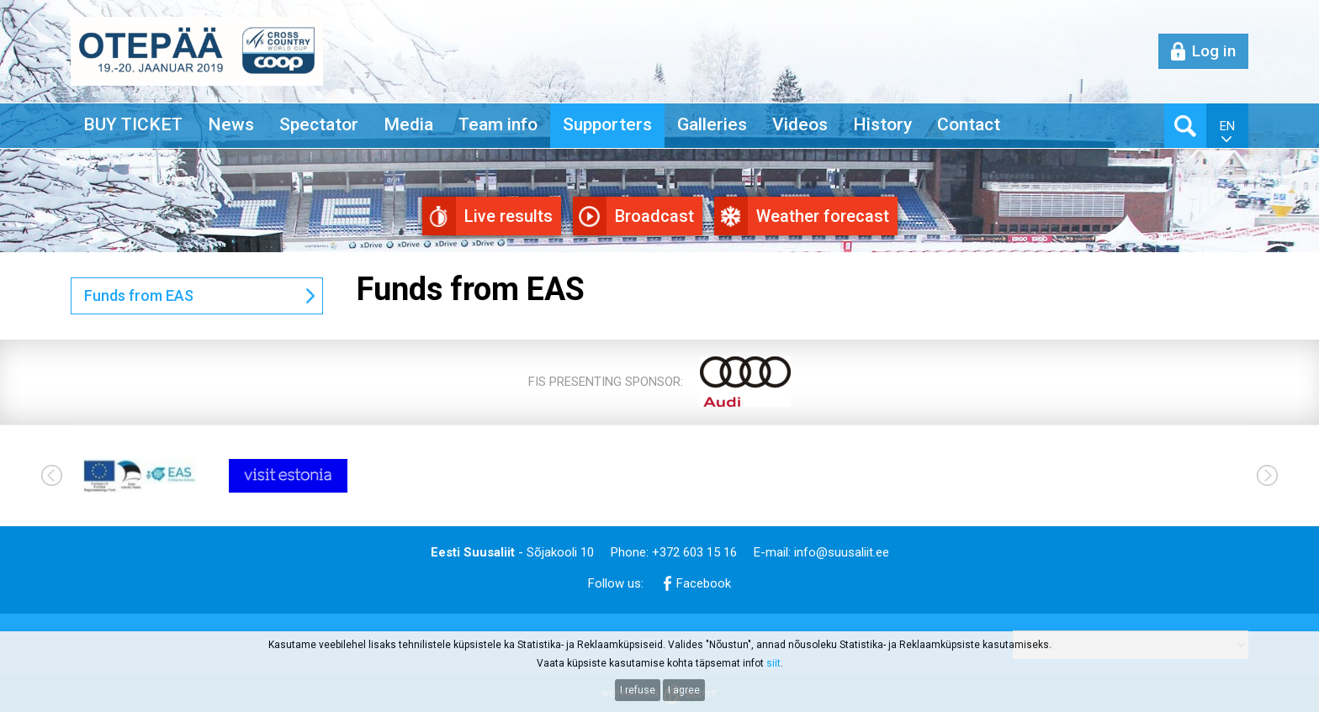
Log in (1214, 51)
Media (408, 124)
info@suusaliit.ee (841, 552)
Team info (498, 124)
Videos (800, 124)
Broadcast (654, 216)
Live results (508, 216)
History (882, 124)
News (231, 124)
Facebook (703, 583)
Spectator (318, 124)
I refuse (637, 690)
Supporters (607, 124)
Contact (968, 124)
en (1227, 126)
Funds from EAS (138, 295)
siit (773, 663)
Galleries (712, 124)
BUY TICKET (133, 124)
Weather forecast (822, 216)
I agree (684, 690)
